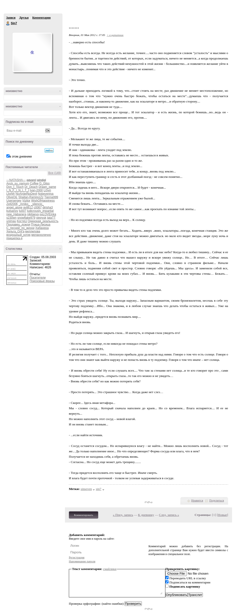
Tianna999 (51, 197)
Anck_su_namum (17, 183)
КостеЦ (22, 221)
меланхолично (41, 235)
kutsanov (12, 211)
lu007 (22, 211)
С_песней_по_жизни (20, 228)
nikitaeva (33, 214)
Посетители (38, 277)
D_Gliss (44, 183)
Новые (222, 515)
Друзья (23, 17)
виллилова (32, 231)
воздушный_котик (18, 235)
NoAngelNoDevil (26, 193)
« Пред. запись (123, 515)
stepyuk (41, 217)
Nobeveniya (45, 193)
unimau (11, 221)
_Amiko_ (24, 204)
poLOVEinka (47, 214)
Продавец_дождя (18, 224)
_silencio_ (37, 204)
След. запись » (169, 515)
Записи (10, 17)
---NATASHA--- (16, 180)
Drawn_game (47, 187)
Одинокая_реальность (43, 221)
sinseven (86, 489)
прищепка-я (14, 238)
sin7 (98, 489)
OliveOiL (12, 197)
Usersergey (13, 200)
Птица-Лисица (40, 224)
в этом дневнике (21, 156)
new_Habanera (16, 214)
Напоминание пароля (82, 561)
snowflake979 (26, 217)
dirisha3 (48, 207)
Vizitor (26, 200)
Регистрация (77, 557)
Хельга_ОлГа (15, 231)
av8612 (28, 207)
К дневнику (146, 515)
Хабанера (42, 228)
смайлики (110, 569)
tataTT (51, 217)
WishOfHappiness (43, 200)
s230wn (11, 217)
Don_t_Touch (15, 187)
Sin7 (8, 23)
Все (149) (54, 173)
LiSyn (47, 190)
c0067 (38, 207)
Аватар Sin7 (32, 52)
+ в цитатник (115, 35)
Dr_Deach (31, 187)
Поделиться (216, 500)
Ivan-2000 (36, 190)
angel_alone (14, 207)
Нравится (197, 500)
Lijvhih (10, 193)
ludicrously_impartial (40, 211)
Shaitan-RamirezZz (31, 197)
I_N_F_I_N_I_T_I (17, 190)
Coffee (34, 183)
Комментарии (41, 17)
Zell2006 (12, 204)
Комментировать (83, 514)
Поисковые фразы (42, 281)
